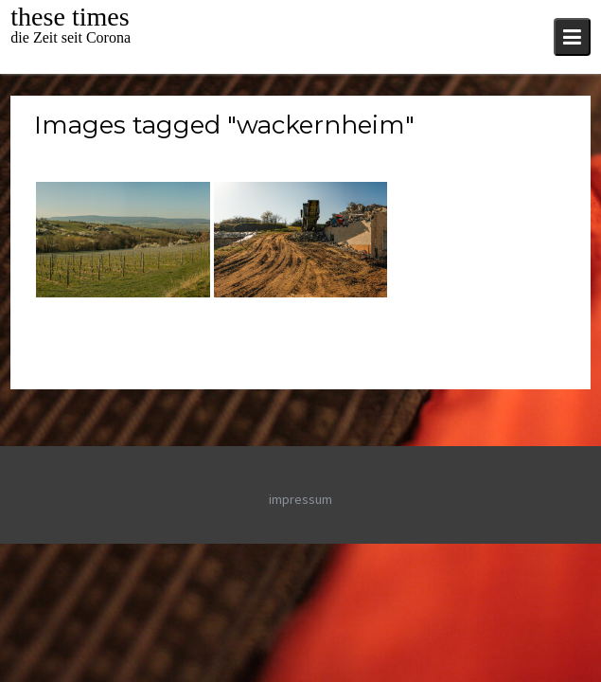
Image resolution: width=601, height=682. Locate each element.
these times (69, 16)
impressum (300, 499)
